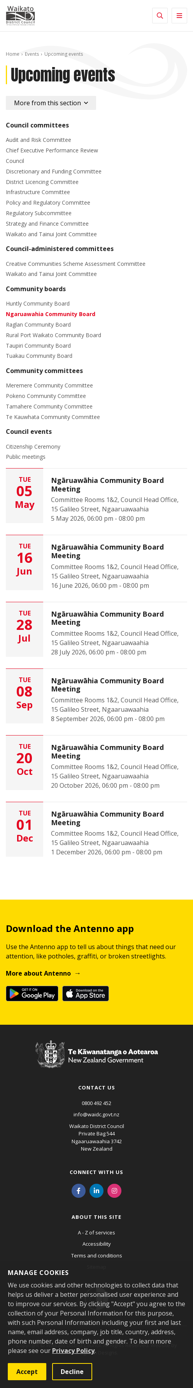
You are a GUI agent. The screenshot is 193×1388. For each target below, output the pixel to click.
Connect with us (96, 1172)
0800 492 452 (96, 1103)
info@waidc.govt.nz (96, 1114)
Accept (27, 1371)
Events (32, 54)
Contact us (96, 1087)
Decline (72, 1371)
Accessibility (96, 1243)
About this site (96, 1216)
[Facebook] (79, 1190)
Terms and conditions (96, 1255)
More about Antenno (38, 973)
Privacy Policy (73, 1350)
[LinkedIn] (96, 1190)
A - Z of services (96, 1232)
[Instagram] (114, 1190)
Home (12, 54)
